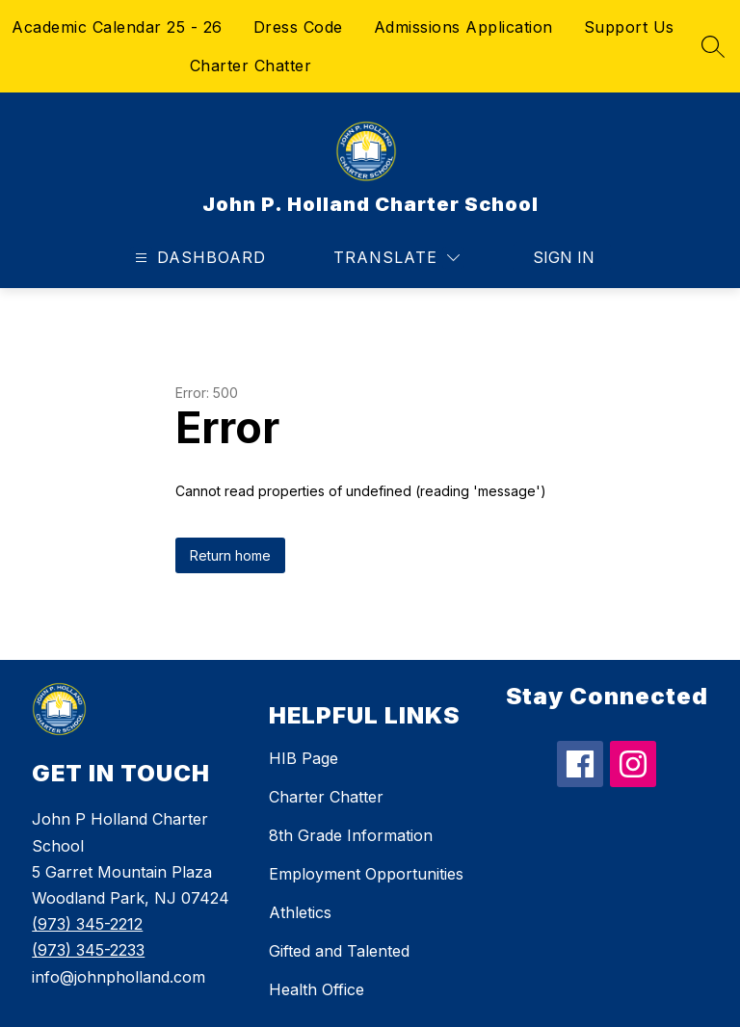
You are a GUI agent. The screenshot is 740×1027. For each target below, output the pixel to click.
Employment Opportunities (366, 873)
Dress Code (298, 27)
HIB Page (303, 758)
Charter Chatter (251, 65)
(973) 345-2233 (88, 950)
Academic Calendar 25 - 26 (117, 27)
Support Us (629, 27)
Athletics (300, 912)
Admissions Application (463, 27)
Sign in (564, 257)
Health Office (316, 989)
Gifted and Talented (339, 951)
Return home (230, 555)
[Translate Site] (396, 258)
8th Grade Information (351, 835)
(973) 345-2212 (87, 924)
